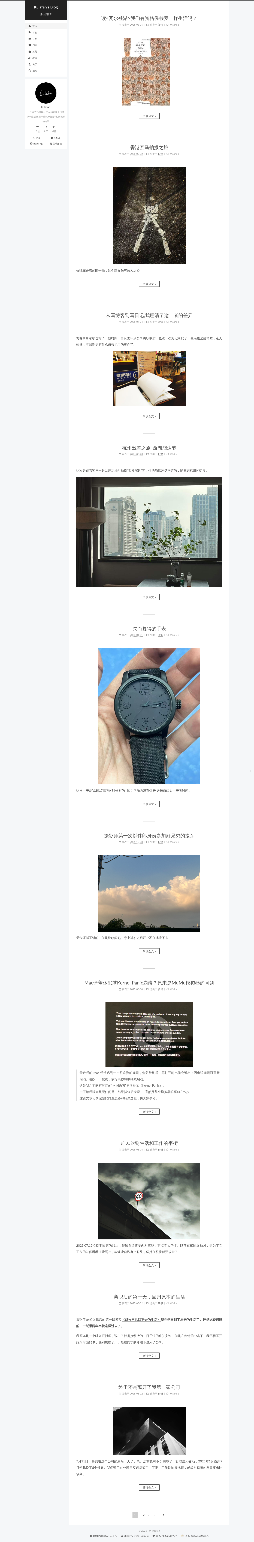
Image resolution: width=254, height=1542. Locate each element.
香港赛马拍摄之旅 (149, 147)
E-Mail (55, 138)
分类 (32, 38)
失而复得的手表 (149, 628)
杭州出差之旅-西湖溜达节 (149, 448)
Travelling (36, 143)
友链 (32, 57)
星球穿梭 (55, 143)
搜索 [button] (32, 70)
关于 (32, 64)
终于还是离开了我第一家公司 (149, 1387)
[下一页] (163, 1515)
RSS (36, 138)
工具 (32, 51)
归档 (32, 45)
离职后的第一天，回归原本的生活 (149, 1297)
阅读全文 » (149, 116)
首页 (32, 26)
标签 (32, 32)
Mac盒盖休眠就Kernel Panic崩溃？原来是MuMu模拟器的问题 (149, 983)
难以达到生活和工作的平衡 (149, 1143)
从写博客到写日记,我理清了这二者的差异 (149, 315)
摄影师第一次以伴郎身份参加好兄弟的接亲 (149, 835)
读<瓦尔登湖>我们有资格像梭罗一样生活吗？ (149, 18)
